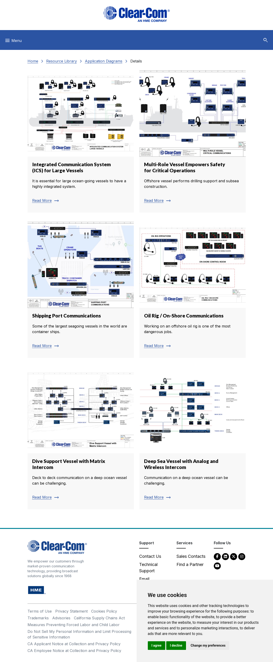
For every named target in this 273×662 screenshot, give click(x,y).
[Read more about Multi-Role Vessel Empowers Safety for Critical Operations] (192, 141)
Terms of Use (40, 611)
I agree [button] (157, 645)
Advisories (61, 618)
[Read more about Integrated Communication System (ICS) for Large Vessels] (81, 141)
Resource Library (61, 61)
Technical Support (148, 567)
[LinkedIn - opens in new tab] (225, 556)
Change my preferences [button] (208, 645)
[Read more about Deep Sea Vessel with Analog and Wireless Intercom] (192, 438)
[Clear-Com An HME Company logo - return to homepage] (57, 546)
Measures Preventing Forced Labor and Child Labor (74, 624)
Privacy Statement (71, 611)
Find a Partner (190, 564)
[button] (265, 40)
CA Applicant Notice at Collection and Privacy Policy (74, 643)
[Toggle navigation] (13, 41)
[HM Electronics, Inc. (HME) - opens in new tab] (37, 589)
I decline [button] (176, 645)
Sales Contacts (190, 556)
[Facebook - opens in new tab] (217, 556)
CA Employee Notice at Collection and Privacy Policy (74, 650)
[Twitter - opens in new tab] (233, 556)
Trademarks (38, 618)
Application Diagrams (103, 61)
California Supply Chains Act (99, 618)
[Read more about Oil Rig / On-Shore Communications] (192, 290)
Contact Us (150, 556)
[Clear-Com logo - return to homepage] (137, 14)
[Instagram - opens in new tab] (241, 556)
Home (33, 61)
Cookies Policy (104, 611)
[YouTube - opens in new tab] (217, 565)
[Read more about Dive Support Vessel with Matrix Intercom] (81, 438)
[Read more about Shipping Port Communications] (81, 290)
